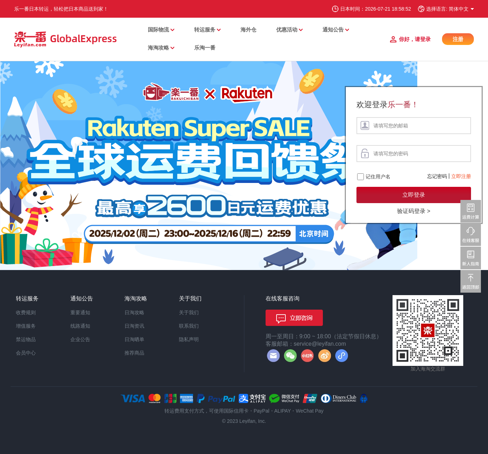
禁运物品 (26, 339)
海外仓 (248, 30)
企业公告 (80, 339)
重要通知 (80, 312)
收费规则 (26, 312)
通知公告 (333, 30)
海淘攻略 (158, 48)
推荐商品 (134, 353)
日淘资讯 (134, 326)
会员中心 (26, 353)
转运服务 (204, 30)
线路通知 (80, 326)
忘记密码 (437, 176)
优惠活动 (286, 30)
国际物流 (158, 30)
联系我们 (189, 326)
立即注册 (461, 176)
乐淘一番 (204, 48)
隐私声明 (189, 339)
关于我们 (189, 312)
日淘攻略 (134, 312)
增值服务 (26, 326)
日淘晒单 (134, 339)
